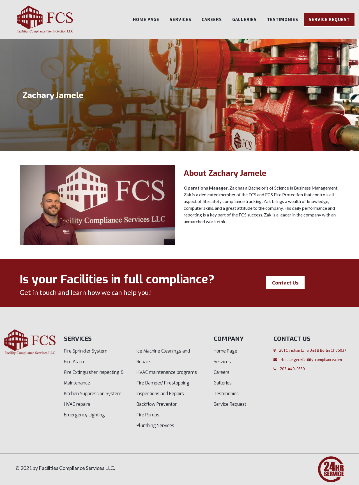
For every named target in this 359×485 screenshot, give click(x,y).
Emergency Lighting (84, 415)
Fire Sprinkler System (85, 351)
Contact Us (285, 282)
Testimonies (282, 19)
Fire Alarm (75, 362)
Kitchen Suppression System (92, 394)
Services (180, 19)
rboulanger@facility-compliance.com (311, 359)
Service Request (329, 19)
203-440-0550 (292, 369)
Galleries (244, 19)
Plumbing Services (155, 425)
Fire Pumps (148, 415)
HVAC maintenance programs (167, 372)
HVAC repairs (77, 404)
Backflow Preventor (157, 404)
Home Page (146, 19)
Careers (212, 19)
